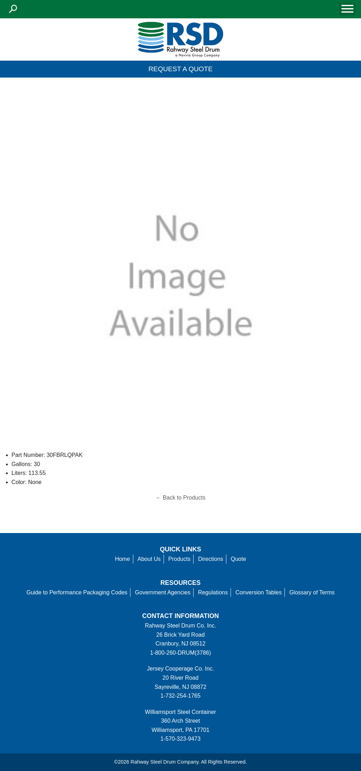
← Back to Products (180, 498)
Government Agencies (162, 592)
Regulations (213, 592)
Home (122, 559)
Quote (238, 559)
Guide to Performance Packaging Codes (76, 592)
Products (179, 559)
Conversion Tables (258, 592)
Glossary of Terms (312, 592)
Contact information (180, 615)
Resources (180, 582)
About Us (149, 559)
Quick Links (180, 549)
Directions (210, 559)
